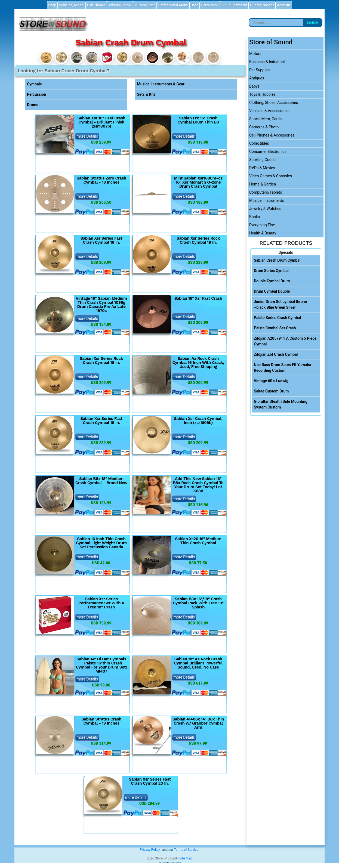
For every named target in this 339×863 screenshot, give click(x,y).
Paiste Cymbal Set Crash (275, 328)
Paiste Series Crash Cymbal (277, 317)
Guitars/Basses (262, 5)
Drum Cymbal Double (272, 291)
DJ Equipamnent (234, 5)
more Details (87, 136)
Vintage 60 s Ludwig (271, 381)
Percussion (36, 94)
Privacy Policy (150, 850)
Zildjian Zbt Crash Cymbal (276, 354)
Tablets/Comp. (120, 5)
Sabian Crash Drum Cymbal (277, 260)
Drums (32, 105)
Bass (195, 5)
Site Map (185, 858)
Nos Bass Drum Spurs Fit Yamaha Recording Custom (282, 368)
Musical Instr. (144, 5)
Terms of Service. (186, 850)
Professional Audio (173, 5)
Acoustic (284, 5)
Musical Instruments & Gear (161, 84)
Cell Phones (96, 5)
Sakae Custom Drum (271, 391)
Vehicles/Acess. (71, 5)
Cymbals (34, 84)
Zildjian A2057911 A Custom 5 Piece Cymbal (285, 341)
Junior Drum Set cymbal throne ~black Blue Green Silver (280, 304)
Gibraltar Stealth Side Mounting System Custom (280, 404)
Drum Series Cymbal (271, 270)
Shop (52, 5)
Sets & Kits (146, 94)
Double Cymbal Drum (272, 281)
